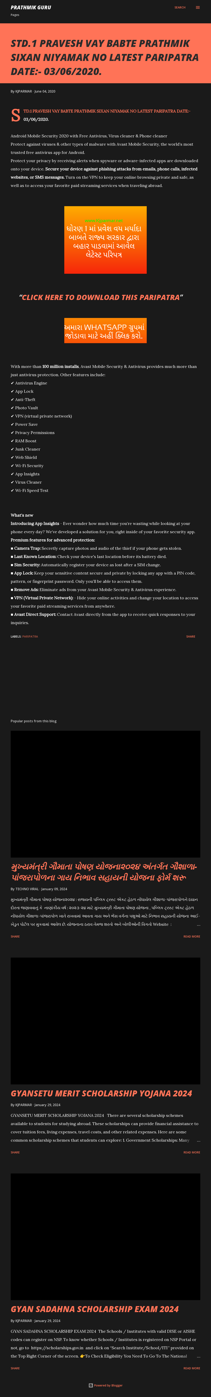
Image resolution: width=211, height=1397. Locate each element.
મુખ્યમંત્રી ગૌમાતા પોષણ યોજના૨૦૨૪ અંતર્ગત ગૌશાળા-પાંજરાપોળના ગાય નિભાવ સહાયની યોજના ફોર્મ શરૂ (104, 872)
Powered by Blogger (105, 1385)
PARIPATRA (30, 636)
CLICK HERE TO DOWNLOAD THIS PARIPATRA (101, 297)
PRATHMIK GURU (31, 7)
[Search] (180, 7)
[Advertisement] (105, 683)
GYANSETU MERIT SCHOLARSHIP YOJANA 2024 (101, 1093)
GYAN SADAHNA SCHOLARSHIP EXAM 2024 (95, 1309)
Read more (192, 936)
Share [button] (190, 636)
